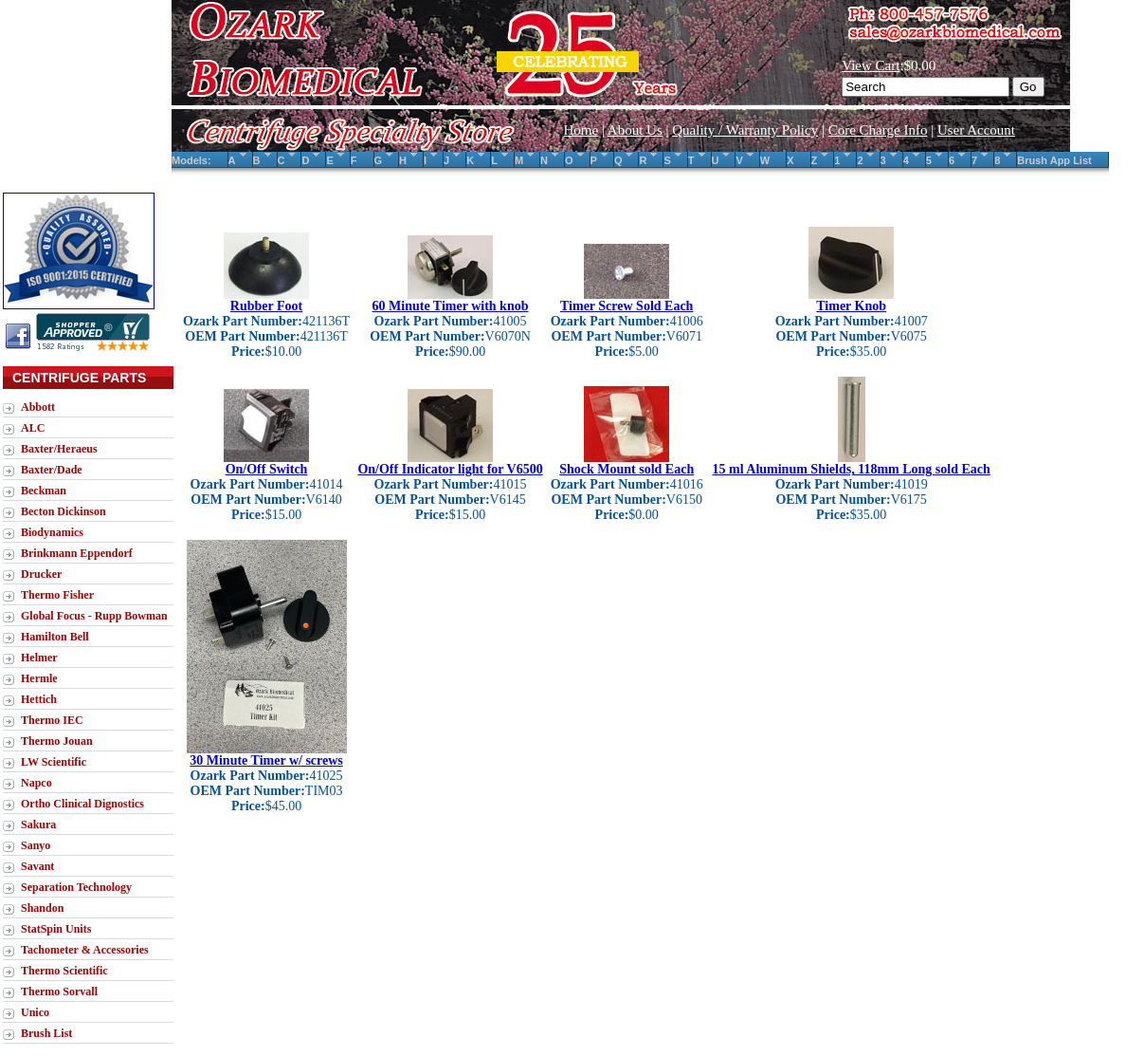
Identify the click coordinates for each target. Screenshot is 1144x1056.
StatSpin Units (56, 929)
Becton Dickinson (63, 511)
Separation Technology (76, 887)
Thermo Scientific (64, 970)
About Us (635, 130)
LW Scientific (53, 762)
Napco (36, 782)
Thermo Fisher (57, 595)
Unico (35, 1012)
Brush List (46, 1033)
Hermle (39, 678)
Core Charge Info (878, 130)
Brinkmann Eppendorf (77, 553)
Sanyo (35, 845)
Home (580, 130)
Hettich (39, 699)
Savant (37, 866)
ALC (33, 428)
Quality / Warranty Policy (745, 130)
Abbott (38, 407)
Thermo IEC (52, 720)
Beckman (43, 490)
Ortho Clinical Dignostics (82, 803)
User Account (976, 130)
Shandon (42, 908)
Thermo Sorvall (59, 991)
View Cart (870, 65)
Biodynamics (52, 532)
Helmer (39, 657)
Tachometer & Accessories (85, 949)
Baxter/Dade (51, 469)
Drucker (41, 574)
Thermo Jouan (57, 741)
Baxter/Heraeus (59, 448)
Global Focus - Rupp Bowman (94, 615)
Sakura (38, 824)
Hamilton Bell (55, 636)
